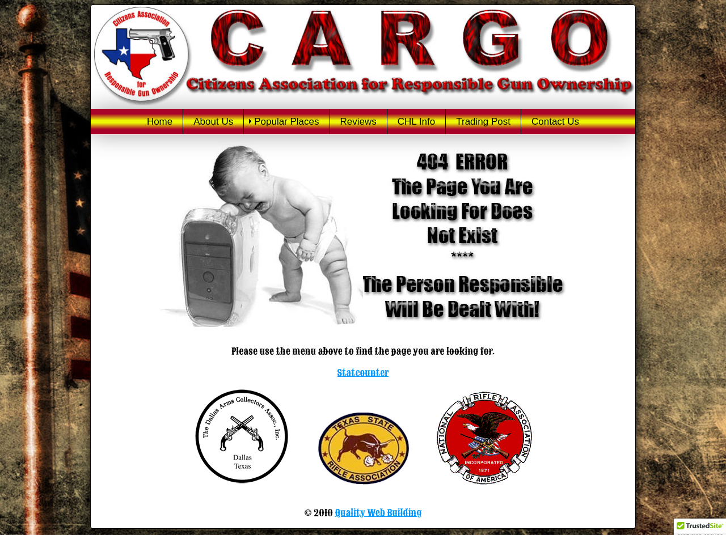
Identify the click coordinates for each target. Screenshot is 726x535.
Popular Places (286, 121)
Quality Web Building (378, 513)
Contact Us (555, 121)
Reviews (358, 121)
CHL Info (416, 121)
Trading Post (483, 121)
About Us (213, 121)
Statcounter (363, 373)
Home (159, 121)
